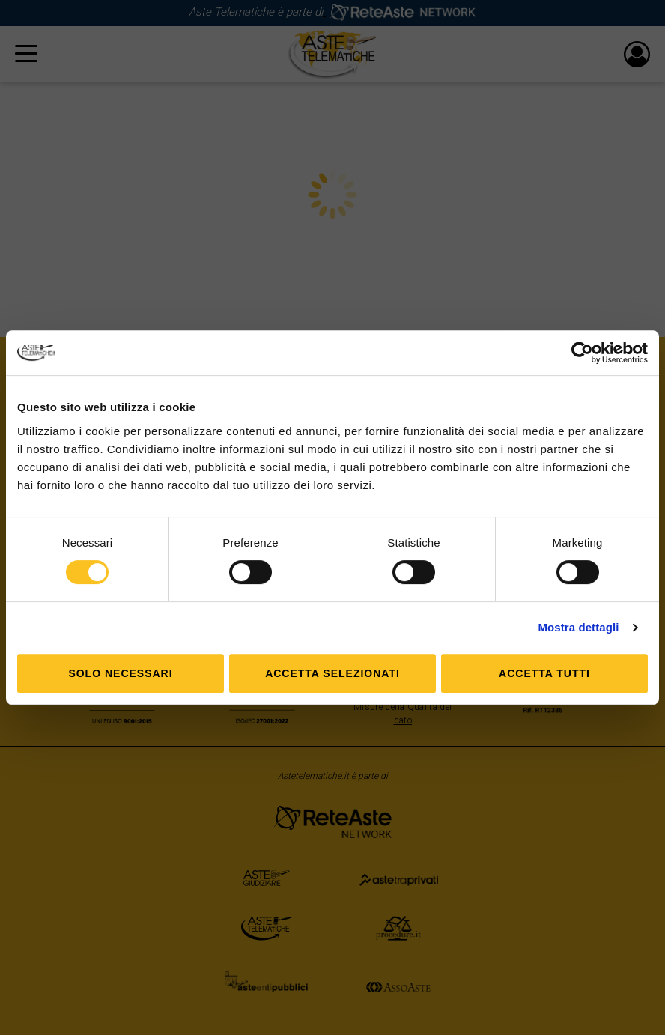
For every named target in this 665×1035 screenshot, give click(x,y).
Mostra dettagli (578, 627)
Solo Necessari (120, 673)
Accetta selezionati (332, 673)
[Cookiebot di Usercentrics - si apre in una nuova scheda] (582, 353)
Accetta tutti (544, 673)
